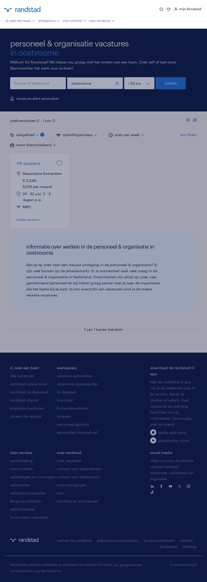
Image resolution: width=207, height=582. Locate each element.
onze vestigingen (72, 485)
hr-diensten (67, 392)
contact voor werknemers (79, 468)
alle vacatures (22, 376)
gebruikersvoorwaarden (118, 540)
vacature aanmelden (74, 376)
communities (21, 468)
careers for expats (25, 416)
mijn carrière (74, 20)
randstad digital (24, 400)
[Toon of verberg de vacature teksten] (191, 121)
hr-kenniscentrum (72, 408)
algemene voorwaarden (77, 384)
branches (65, 400)
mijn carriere (21, 452)
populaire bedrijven (27, 408)
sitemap (190, 546)
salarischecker (22, 509)
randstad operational (28, 384)
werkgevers (49, 20)
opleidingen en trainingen (32, 477)
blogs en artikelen (25, 501)
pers (60, 493)
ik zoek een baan (20, 20)
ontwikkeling (21, 460)
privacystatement (159, 540)
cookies (186, 540)
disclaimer (168, 546)
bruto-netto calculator (29, 517)
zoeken (171, 83)
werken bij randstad (74, 540)
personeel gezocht (73, 424)
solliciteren (19, 485)
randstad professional (29, 392)
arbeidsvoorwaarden (28, 493)
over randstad (101, 20)
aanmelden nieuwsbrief (77, 432)
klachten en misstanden (77, 501)
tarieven (64, 416)
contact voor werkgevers (78, 477)
